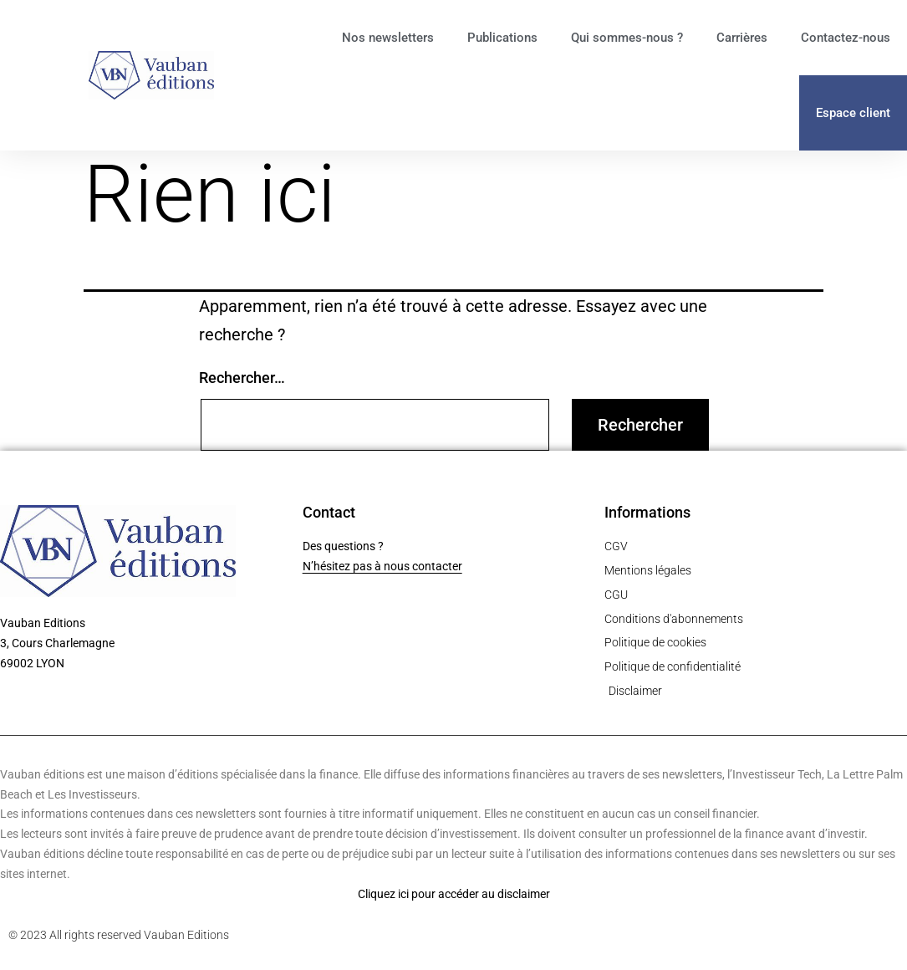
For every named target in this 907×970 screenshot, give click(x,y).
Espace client (853, 112)
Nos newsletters (388, 37)
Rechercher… (242, 377)
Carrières (741, 37)
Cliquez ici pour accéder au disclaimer (454, 894)
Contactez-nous (845, 37)
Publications (502, 37)
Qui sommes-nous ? (627, 37)
